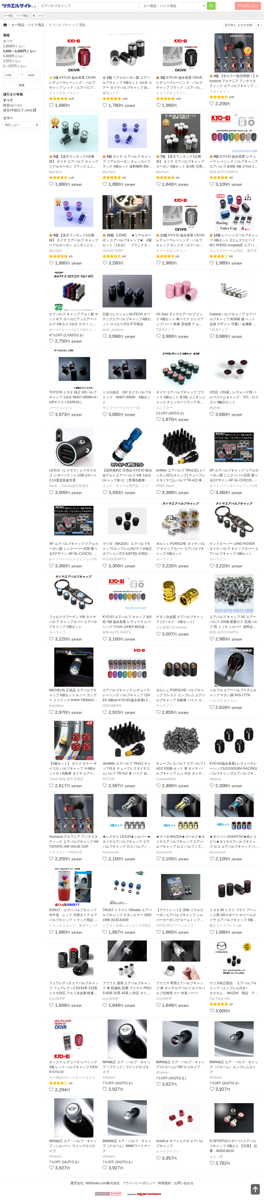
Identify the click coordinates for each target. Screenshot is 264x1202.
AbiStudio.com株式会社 (102, 1183)
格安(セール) (12, 105)
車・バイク (39, 15)
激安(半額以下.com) (19, 110)
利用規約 (164, 1183)
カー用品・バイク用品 (15, 15)
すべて (8, 41)
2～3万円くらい (15, 66)
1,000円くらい (14, 46)
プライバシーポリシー (139, 1183)
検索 (22, 85)
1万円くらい (12, 61)
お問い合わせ (184, 1183)
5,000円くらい (14, 56)
